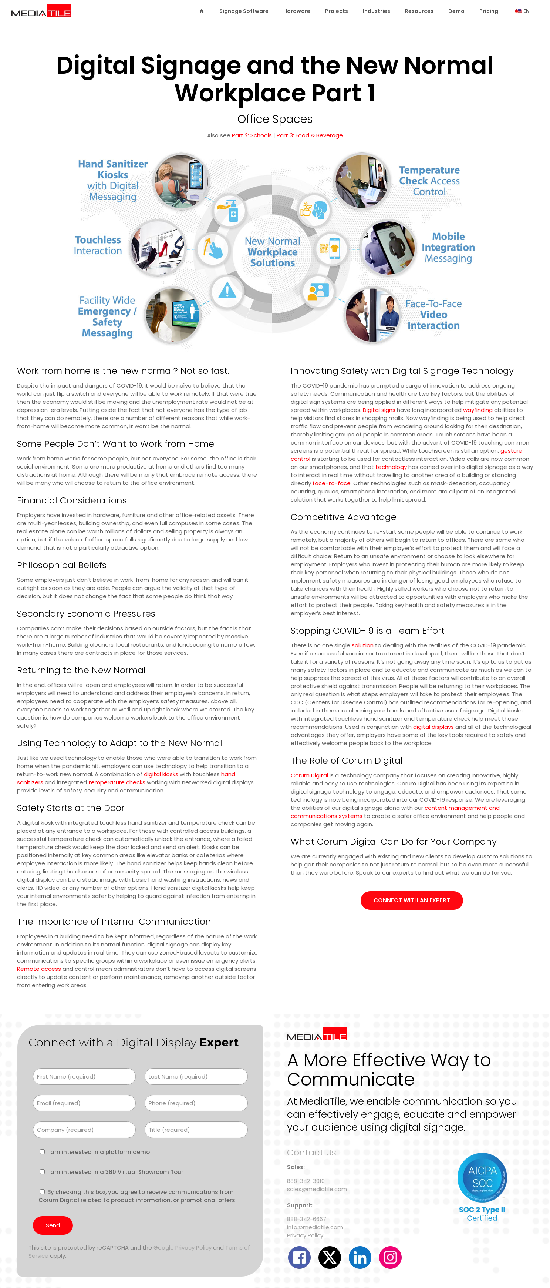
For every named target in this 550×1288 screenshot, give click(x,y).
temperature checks (116, 782)
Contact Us (311, 1152)
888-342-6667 (306, 1219)
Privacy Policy (305, 1235)
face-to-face (332, 483)
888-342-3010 (306, 1181)
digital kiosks (161, 774)
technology (391, 467)
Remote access (39, 969)
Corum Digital (309, 775)
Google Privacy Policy (182, 1247)
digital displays (433, 727)
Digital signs (379, 410)
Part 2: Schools (252, 135)
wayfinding (478, 410)
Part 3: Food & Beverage (310, 135)
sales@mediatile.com (317, 1189)
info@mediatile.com (315, 1227)
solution (363, 645)
